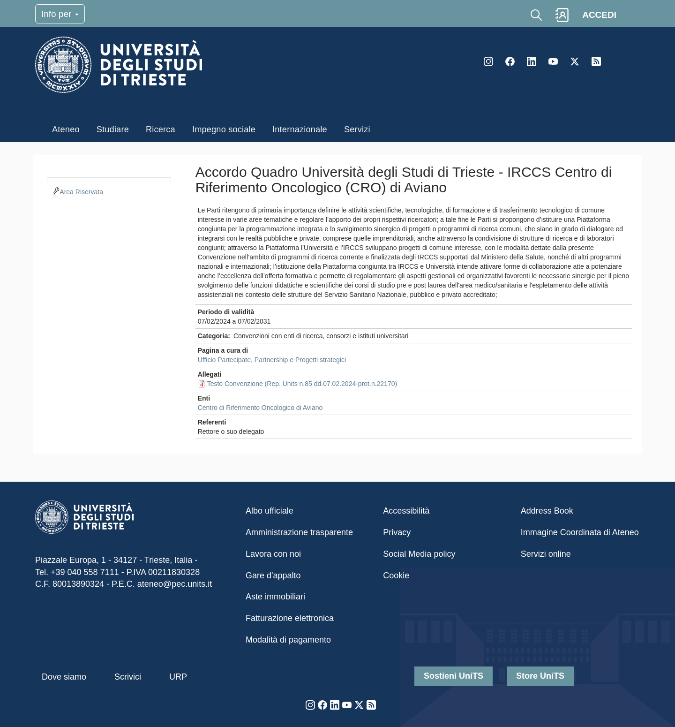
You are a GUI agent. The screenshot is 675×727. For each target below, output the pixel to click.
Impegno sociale (223, 129)
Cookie (396, 575)
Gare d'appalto (273, 575)
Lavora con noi (273, 554)
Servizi (357, 129)
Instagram (488, 61)
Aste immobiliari (275, 596)
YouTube (553, 61)
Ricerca (160, 129)
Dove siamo (64, 677)
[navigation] (109, 180)
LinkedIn (531, 61)
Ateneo (66, 129)
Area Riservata (81, 192)
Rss (596, 61)
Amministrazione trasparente (299, 532)
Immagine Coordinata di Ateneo (580, 532)
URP (178, 677)
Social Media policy (419, 554)
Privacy (397, 532)
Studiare (113, 129)
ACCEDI (599, 15)
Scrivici (127, 677)
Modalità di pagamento (288, 639)
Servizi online (546, 554)
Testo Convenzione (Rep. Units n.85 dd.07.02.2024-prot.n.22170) (302, 383)
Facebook (510, 61)
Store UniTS (540, 676)
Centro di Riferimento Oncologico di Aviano (260, 407)
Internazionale (299, 129)
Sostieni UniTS (453, 676)
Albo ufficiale (269, 510)
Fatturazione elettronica (290, 618)
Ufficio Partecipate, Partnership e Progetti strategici (272, 360)
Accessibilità (406, 510)
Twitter (575, 61)
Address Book (547, 510)
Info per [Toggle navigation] (60, 14)
